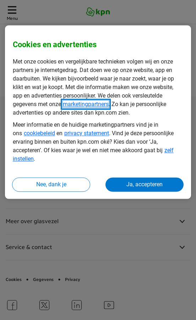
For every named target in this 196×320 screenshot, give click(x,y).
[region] (98, 112)
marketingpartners (86, 104)
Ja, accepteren (144, 184)
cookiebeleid (39, 133)
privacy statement (86, 133)
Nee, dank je (51, 184)
